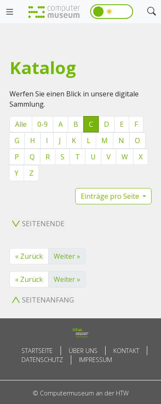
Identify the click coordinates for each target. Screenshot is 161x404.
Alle (21, 124)
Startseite (37, 351)
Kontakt (126, 351)
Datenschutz (42, 360)
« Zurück (29, 256)
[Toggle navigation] (9, 12)
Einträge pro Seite (111, 196)
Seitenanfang (43, 300)
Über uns (83, 351)
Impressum (95, 360)
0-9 (42, 124)
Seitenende (38, 223)
